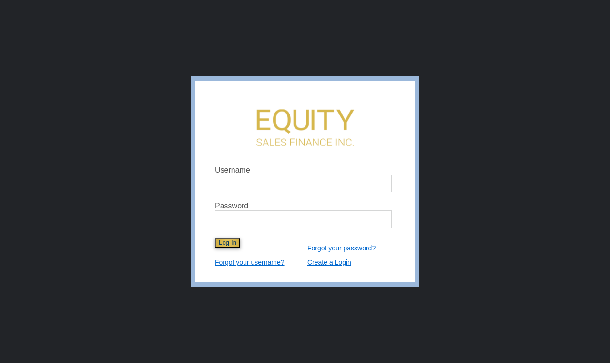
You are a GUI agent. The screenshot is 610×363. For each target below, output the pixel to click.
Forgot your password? (341, 248)
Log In (227, 242)
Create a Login (329, 262)
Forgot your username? (250, 262)
